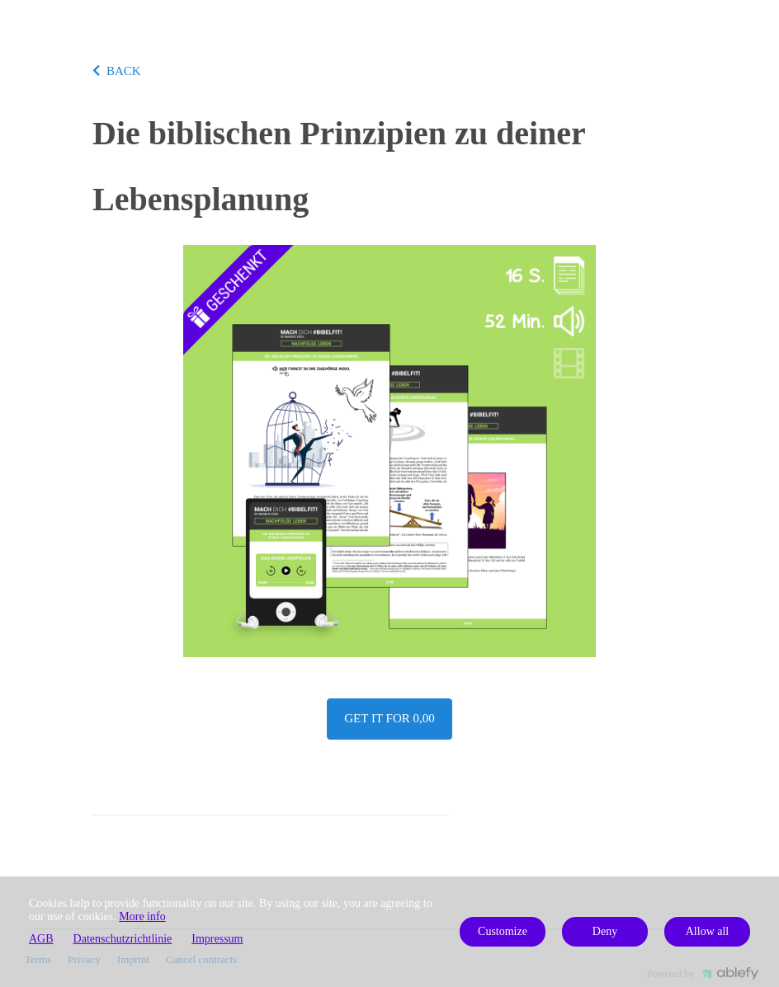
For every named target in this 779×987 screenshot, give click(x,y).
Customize (502, 931)
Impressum (217, 939)
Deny (605, 931)
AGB (41, 939)
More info (142, 916)
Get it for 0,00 (389, 718)
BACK (116, 71)
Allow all (707, 931)
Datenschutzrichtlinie (122, 939)
